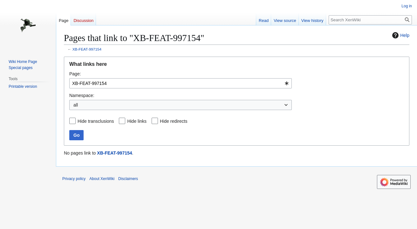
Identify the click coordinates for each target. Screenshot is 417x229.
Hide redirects (173, 121)
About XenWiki (101, 179)
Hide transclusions (96, 121)
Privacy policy (73, 179)
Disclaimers (128, 179)
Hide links (137, 121)
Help (400, 35)
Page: (75, 73)
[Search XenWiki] (370, 19)
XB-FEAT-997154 (86, 49)
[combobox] (180, 83)
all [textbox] (75, 105)
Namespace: (81, 95)
